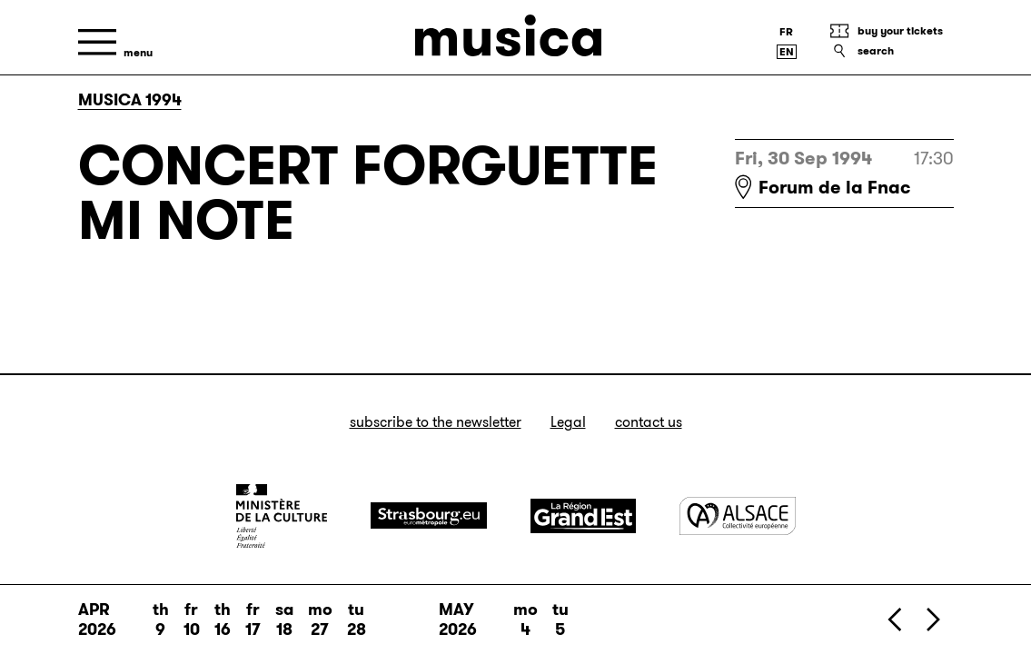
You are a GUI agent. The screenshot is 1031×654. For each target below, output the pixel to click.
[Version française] (787, 31)
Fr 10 (191, 619)
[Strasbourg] (429, 515)
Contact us (648, 421)
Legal (568, 421)
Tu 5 (560, 619)
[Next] (932, 619)
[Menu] (115, 42)
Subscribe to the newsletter (435, 421)
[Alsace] (737, 515)
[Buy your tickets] (891, 30)
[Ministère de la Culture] (281, 516)
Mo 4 (525, 619)
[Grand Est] (583, 516)
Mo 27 (320, 619)
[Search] (891, 50)
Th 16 (222, 619)
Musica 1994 (130, 100)
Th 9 (161, 619)
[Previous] (895, 619)
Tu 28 (356, 619)
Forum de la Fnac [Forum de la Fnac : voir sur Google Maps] (834, 187)
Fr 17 (253, 619)
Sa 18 (284, 619)
